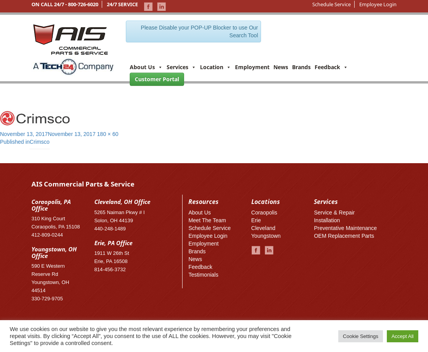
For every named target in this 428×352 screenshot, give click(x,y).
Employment (252, 67)
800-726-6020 (83, 4)
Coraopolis (264, 212)
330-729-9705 (47, 298)
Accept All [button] (402, 336)
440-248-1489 (110, 229)
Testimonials (203, 275)
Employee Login (378, 4)
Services (181, 67)
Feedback (331, 67)
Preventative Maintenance (345, 228)
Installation (327, 220)
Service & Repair (334, 212)
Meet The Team (207, 220)
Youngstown (266, 236)
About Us (146, 67)
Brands (301, 67)
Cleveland (263, 228)
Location (215, 67)
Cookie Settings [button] (360, 336)
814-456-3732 (110, 269)
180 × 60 (107, 134)
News (280, 67)
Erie (256, 220)
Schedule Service (331, 4)
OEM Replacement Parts (344, 236)
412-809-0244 (47, 235)
